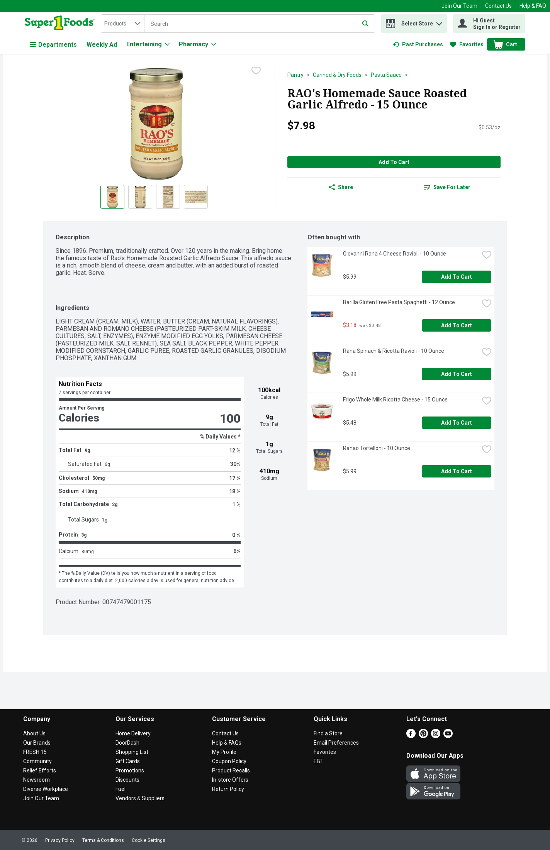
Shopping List (131, 752)
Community (37, 761)
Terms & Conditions (103, 840)
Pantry (295, 75)
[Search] (259, 24)
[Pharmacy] (197, 44)
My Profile (224, 752)
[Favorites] (466, 44)
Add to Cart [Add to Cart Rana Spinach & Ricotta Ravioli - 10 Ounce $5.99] (456, 374)
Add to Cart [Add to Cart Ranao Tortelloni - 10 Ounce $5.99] (456, 471)
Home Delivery (133, 733)
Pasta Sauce (386, 75)
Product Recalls (231, 770)
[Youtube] (448, 736)
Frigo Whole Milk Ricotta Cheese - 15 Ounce (395, 399)
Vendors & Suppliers (140, 798)
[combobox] (122, 23)
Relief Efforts (39, 770)
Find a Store (328, 733)
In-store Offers (230, 780)
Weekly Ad (102, 44)
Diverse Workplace (45, 789)
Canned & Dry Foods (337, 75)
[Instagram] (435, 736)
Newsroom (36, 780)
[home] (61, 23)
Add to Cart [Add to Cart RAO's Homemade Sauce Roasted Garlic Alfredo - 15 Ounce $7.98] (394, 162)
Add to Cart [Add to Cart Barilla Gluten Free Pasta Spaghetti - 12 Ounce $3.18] (456, 325)
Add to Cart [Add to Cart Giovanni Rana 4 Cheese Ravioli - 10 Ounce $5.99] (456, 277)
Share (341, 187)
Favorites (325, 752)
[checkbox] (256, 71)
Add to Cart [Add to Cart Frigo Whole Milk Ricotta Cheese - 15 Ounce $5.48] (456, 423)
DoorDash (127, 743)
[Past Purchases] (417, 44)
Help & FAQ (532, 6)
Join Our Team (459, 6)
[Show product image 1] (112, 197)
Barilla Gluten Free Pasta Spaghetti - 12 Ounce (399, 302)
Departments (53, 44)
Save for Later (447, 187)
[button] (439, 22)
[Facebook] (411, 736)
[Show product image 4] (196, 197)
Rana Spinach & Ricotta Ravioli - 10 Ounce (393, 351)
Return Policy (228, 789)
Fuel (120, 789)
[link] (417, 44)
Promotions (129, 770)
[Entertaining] (148, 44)
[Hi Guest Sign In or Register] (489, 23)
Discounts (127, 780)
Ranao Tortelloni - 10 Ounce (376, 448)
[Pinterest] (423, 736)
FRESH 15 (35, 752)
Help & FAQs (226, 743)
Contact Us (498, 6)
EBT (319, 761)
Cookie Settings (148, 840)
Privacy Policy (60, 840)
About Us (34, 733)
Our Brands (37, 743)
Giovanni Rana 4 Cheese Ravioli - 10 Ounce (394, 254)
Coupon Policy (229, 761)
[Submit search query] (365, 23)
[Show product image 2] (140, 197)
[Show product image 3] (168, 197)
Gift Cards (127, 761)
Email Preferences (336, 743)
